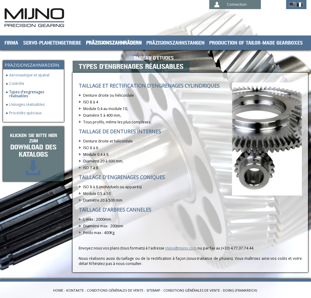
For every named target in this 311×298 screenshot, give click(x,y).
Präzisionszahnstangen (175, 43)
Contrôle (16, 83)
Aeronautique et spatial (29, 75)
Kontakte (75, 290)
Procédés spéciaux (25, 113)
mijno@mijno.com (181, 248)
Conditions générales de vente (115, 290)
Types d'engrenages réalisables (26, 94)
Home (58, 290)
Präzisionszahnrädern (114, 43)
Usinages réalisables (27, 104)
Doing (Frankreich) (240, 290)
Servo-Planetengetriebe (52, 43)
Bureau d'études (154, 58)
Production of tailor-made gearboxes (256, 43)
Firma (11, 43)
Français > (300, 4)
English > (292, 4)
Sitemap (153, 290)
